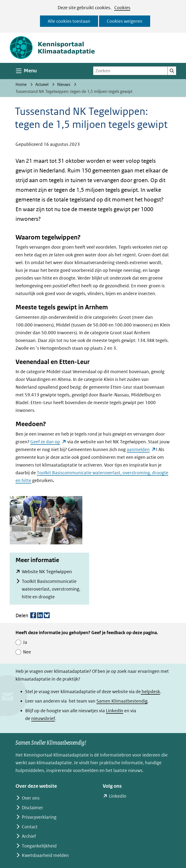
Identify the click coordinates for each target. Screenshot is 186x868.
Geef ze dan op (48, 442)
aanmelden (141, 449)
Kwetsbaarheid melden (45, 855)
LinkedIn (114, 710)
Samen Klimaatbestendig (121, 701)
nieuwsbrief (43, 718)
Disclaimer (32, 807)
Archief (29, 836)
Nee (27, 652)
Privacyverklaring (39, 817)
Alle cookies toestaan (69, 21)
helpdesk (150, 691)
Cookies (122, 7)
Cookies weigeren (124, 21)
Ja (25, 642)
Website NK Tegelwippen (47, 571)
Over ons (30, 798)
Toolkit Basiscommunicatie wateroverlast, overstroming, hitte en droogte (51, 589)
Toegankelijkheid (39, 846)
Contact (30, 827)
